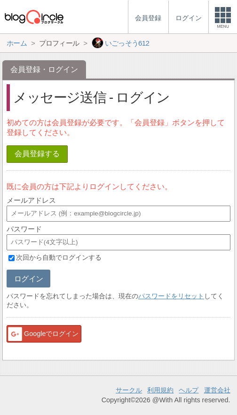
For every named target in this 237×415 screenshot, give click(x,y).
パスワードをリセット (171, 296)
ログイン (28, 279)
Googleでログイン (43, 334)
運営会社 (217, 390)
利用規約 (160, 390)
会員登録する (37, 154)
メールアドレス (31, 200)
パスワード (24, 229)
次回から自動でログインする (59, 258)
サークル (129, 390)
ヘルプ (188, 390)
